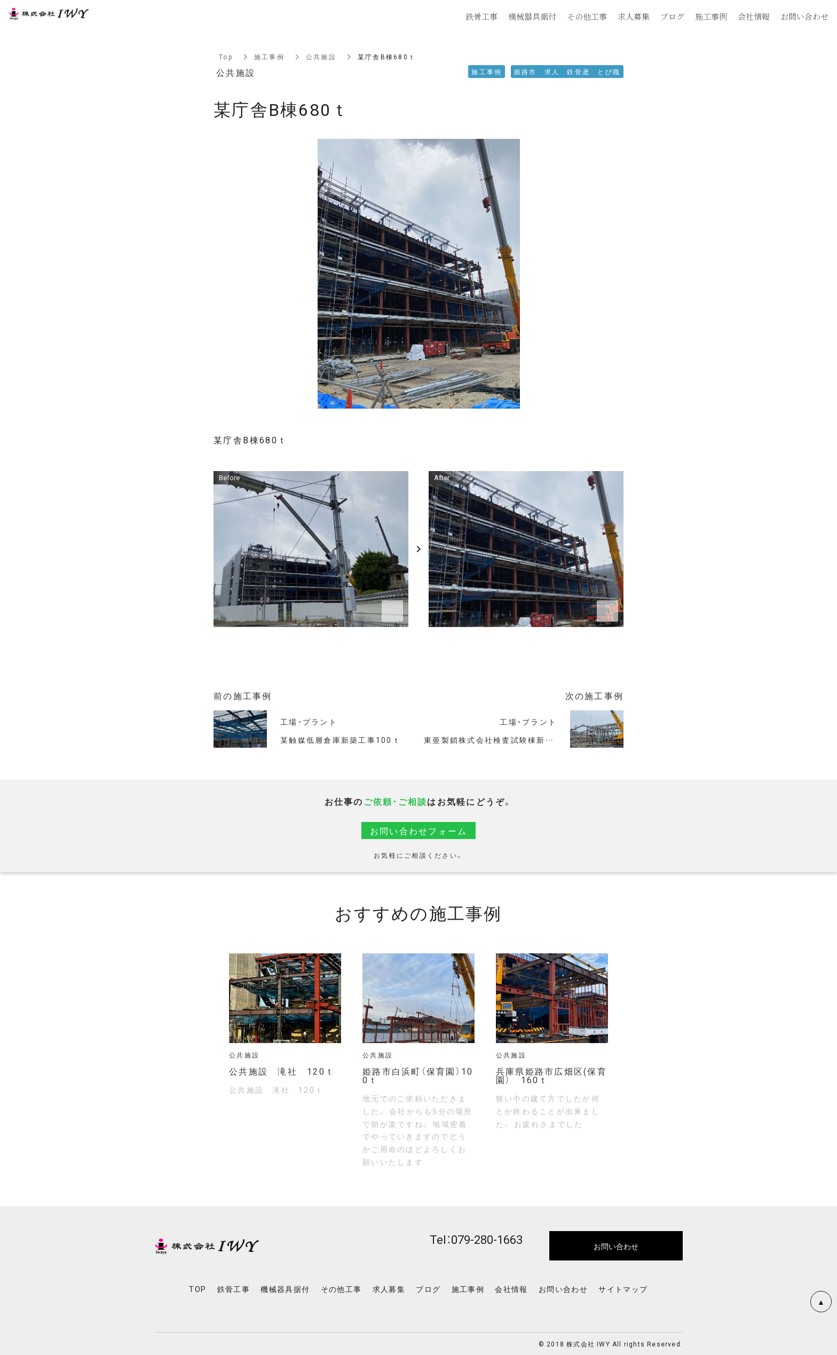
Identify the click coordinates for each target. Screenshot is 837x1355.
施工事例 (269, 56)
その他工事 (341, 1288)
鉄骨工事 (233, 1288)
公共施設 (321, 56)
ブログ (428, 1288)
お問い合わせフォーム (419, 830)
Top (226, 56)
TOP (197, 1288)
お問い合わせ (563, 1288)
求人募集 (389, 1288)
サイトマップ (623, 1288)
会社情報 (511, 1288)
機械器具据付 (285, 1288)
